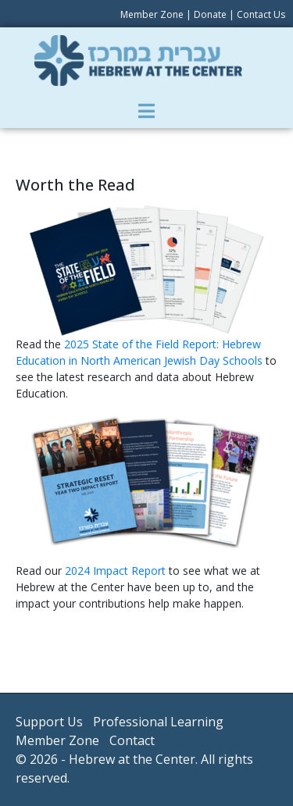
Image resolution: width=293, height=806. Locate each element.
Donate (210, 14)
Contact (132, 740)
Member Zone (152, 14)
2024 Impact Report (115, 570)
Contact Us (261, 14)
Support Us (49, 721)
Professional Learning (158, 721)
